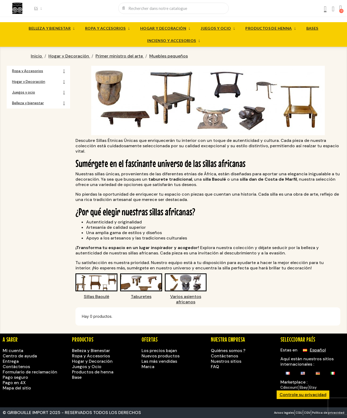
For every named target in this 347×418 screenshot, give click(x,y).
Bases (312, 28)
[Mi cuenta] (324, 8)
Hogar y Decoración (165, 28)
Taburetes (141, 296)
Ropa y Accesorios (107, 28)
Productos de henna (270, 28)
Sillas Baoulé (96, 296)
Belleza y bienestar (51, 28)
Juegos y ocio (218, 28)
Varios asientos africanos (185, 299)
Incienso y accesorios (173, 41)
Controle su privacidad (303, 394)
